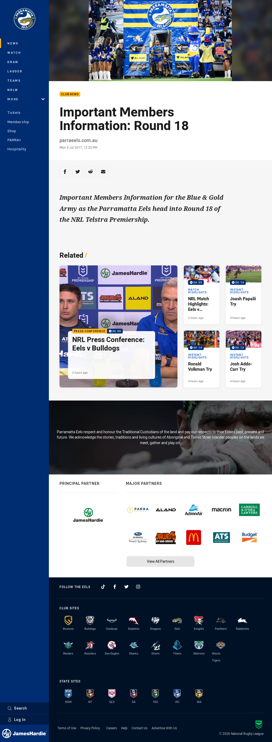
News (13, 43)
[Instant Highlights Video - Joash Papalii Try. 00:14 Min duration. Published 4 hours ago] (243, 294)
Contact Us (139, 728)
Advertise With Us (164, 728)
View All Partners (160, 561)
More (26, 99)
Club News (70, 94)
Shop (11, 130)
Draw (13, 62)
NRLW (12, 90)
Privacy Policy (90, 728)
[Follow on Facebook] (115, 586)
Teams (14, 80)
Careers (111, 728)
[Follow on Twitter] (126, 586)
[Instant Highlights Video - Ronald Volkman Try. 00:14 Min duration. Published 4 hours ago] (201, 359)
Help (124, 728)
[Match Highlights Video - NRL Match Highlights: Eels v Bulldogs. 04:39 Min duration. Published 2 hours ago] (201, 294)
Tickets (14, 112)
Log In (16, 719)
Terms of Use (66, 728)
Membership (18, 121)
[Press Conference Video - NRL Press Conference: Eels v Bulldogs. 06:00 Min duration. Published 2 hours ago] (118, 326)
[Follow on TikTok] (103, 586)
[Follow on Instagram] (138, 586)
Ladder (15, 71)
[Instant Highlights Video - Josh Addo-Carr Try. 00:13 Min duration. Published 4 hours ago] (243, 359)
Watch (14, 53)
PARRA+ (14, 139)
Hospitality (16, 149)
